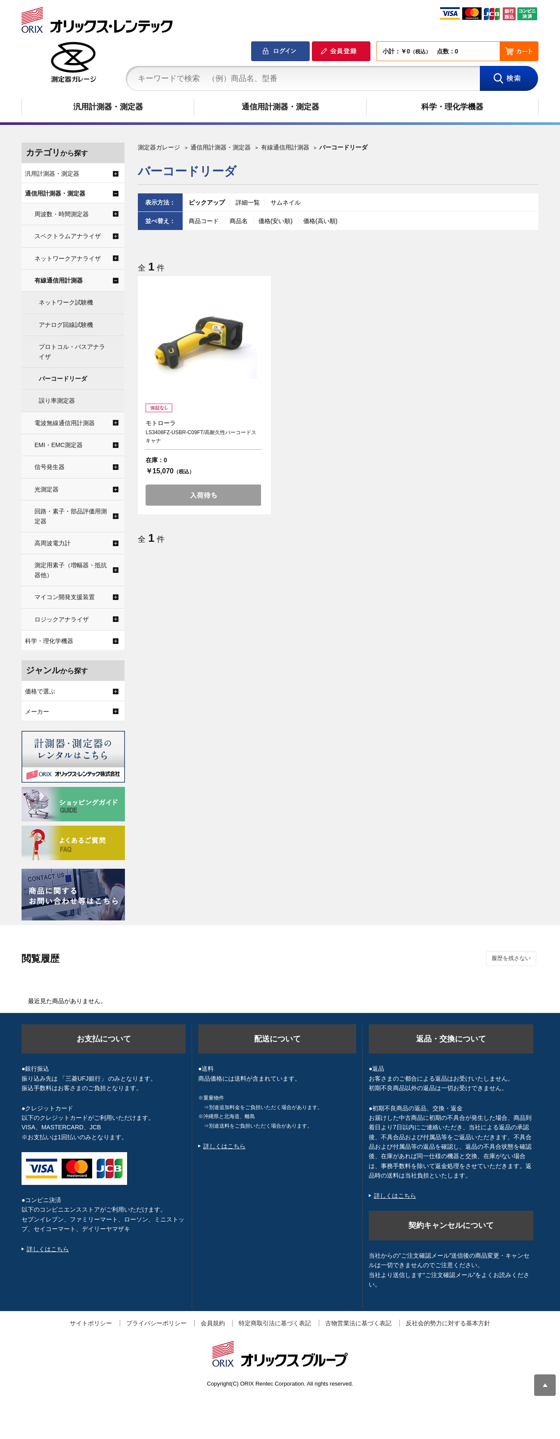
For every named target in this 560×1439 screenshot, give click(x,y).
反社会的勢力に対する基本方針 (448, 1323)
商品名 (239, 221)
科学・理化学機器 (452, 107)
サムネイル (286, 202)
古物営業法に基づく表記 (358, 1323)
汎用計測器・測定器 (108, 107)
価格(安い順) (276, 221)
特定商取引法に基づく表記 (275, 1323)
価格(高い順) (320, 221)
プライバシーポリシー (156, 1323)
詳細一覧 (248, 202)
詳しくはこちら (48, 1249)
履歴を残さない (511, 958)
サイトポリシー (91, 1323)
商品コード (205, 221)
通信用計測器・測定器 (280, 107)
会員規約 (213, 1323)
